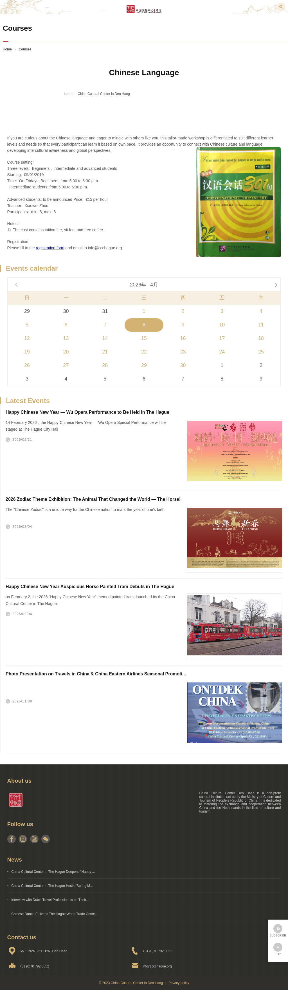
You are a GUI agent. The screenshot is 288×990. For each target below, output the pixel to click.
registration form (50, 248)
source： (71, 94)
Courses (25, 49)
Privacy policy (178, 983)
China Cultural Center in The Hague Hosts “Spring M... (52, 886)
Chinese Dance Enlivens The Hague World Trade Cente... (54, 914)
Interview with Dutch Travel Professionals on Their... (50, 900)
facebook (11, 839)
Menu (7, 7)
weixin (45, 839)
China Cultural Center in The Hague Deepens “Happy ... (53, 872)
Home (7, 49)
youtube (34, 839)
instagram (23, 839)
